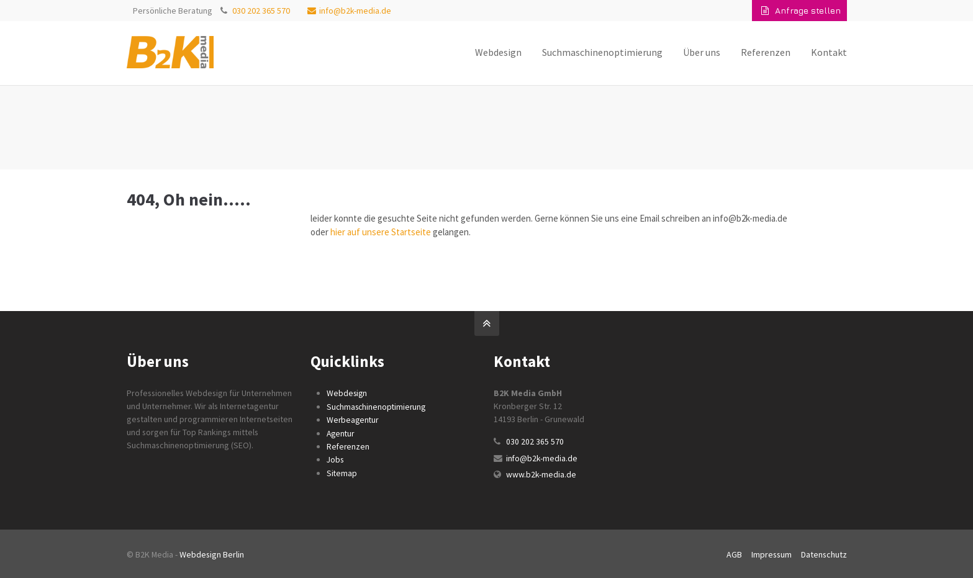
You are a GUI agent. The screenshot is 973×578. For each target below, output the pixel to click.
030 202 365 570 (261, 10)
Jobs (335, 458)
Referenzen (349, 445)
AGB (734, 552)
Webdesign (347, 393)
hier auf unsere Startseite (380, 232)
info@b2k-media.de (349, 10)
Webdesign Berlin (211, 552)
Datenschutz (824, 552)
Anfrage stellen (801, 11)
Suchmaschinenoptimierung (378, 406)
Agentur (341, 432)
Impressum (771, 552)
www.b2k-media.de (541, 473)
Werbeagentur (354, 419)
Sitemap (342, 471)
